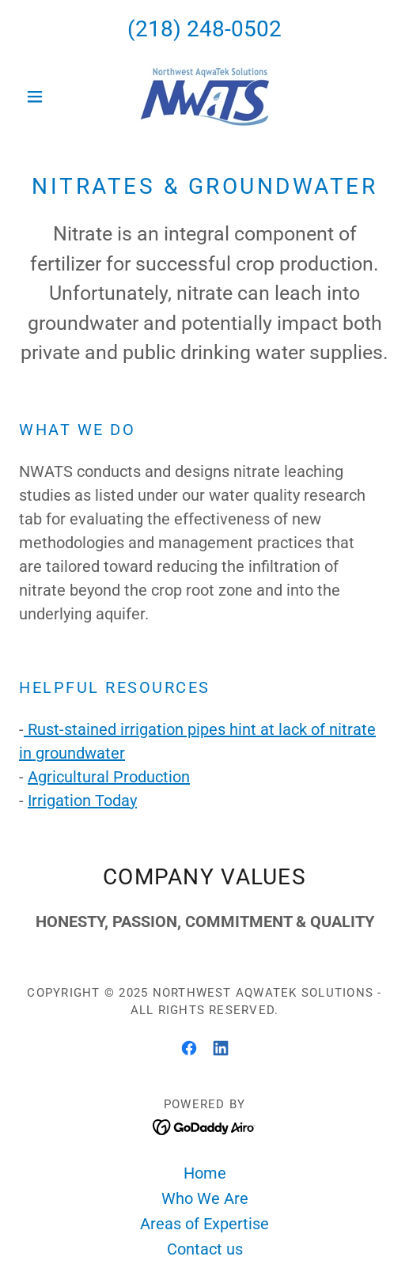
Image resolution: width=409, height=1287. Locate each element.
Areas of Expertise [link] (204, 1223)
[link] (204, 96)
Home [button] (205, 1173)
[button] (46, 96)
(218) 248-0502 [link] (204, 29)
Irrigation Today (82, 800)
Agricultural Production (109, 776)
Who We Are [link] (204, 1198)
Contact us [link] (205, 1249)
